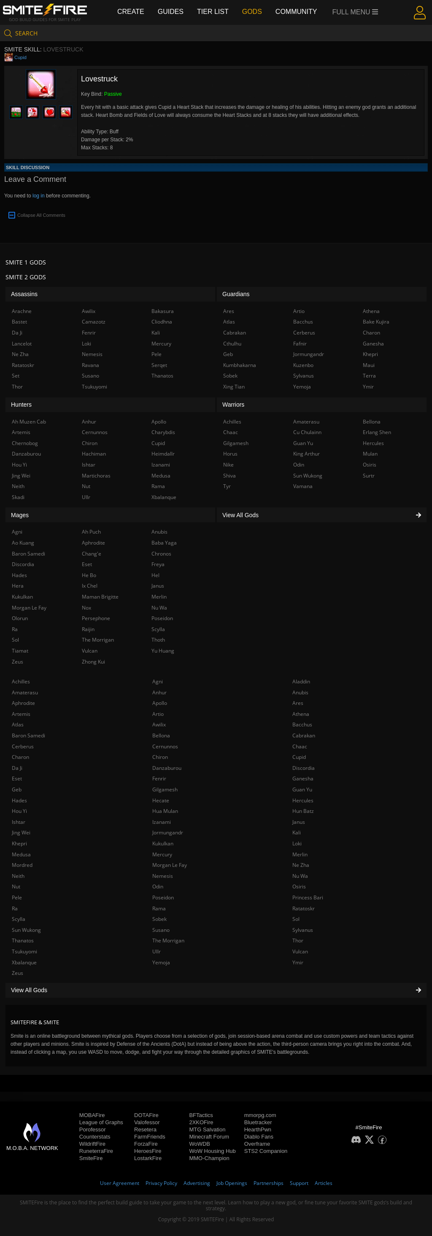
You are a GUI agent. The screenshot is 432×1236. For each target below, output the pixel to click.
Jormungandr (167, 832)
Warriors (233, 404)
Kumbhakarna (239, 365)
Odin (157, 886)
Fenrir (159, 778)
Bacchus (302, 724)
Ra (15, 908)
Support (299, 1183)
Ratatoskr (303, 908)
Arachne (22, 311)
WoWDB (199, 1144)
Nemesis (162, 876)
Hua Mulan (165, 811)
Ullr (156, 951)
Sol (296, 919)
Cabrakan (303, 735)
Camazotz (93, 321)
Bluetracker (258, 1122)
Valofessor (146, 1122)
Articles (323, 1183)
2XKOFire (201, 1122)
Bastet (19, 321)
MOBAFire (92, 1115)
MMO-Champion (209, 1158)
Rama (159, 908)
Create (130, 11)
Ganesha (302, 778)
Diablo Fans (258, 1136)
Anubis (300, 692)
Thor (297, 940)
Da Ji (17, 768)
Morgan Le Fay (169, 865)
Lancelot (22, 343)
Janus (298, 822)
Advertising (197, 1183)
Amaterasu (25, 692)
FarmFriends (149, 1136)
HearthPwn (257, 1129)
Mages (20, 515)
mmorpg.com (260, 1115)
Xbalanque (24, 962)
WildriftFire (92, 1144)
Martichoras (96, 475)
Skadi (18, 497)
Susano (161, 930)
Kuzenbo (303, 365)
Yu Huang (162, 650)
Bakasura (162, 311)
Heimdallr (163, 453)
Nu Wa (300, 876)
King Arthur (306, 453)
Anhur (159, 692)
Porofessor (92, 1129)
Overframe (257, 1144)
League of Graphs (101, 1122)
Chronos (161, 553)
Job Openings (231, 1183)
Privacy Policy (161, 1183)
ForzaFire (146, 1144)
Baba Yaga (164, 542)
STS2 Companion (266, 1151)
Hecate (160, 800)
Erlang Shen (377, 432)
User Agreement (119, 1183)
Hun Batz (303, 811)
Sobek (159, 919)
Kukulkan (162, 843)
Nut (16, 886)
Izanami (161, 822)
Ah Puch (91, 531)
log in (38, 196)
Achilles (21, 681)
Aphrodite (23, 703)
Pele (17, 897)
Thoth (158, 639)
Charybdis (163, 432)
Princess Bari (307, 897)
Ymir (297, 962)
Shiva (229, 475)
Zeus (17, 973)
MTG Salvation (207, 1129)
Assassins (24, 294)
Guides (171, 11)
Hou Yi (19, 811)
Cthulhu (232, 343)
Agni (157, 681)
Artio (158, 714)
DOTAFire (146, 1115)
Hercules (302, 800)
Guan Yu (302, 789)
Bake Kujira (376, 321)
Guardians (236, 294)
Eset (17, 778)
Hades (19, 800)
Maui (369, 365)
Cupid (20, 57)
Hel (155, 575)
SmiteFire (91, 1158)
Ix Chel (89, 585)
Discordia (303, 768)
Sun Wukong (26, 930)
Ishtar (18, 822)
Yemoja (161, 962)
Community (296, 11)
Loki (297, 843)
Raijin (88, 629)
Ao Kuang (23, 542)
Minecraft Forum (209, 1136)
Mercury (162, 854)
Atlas (18, 724)
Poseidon (163, 897)
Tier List (213, 11)
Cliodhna (161, 321)
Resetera (145, 1129)
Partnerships (269, 1183)
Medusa (21, 854)
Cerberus (23, 746)
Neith (18, 876)
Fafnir (300, 343)
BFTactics (201, 1115)
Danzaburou (166, 768)
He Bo (89, 575)
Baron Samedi (28, 735)
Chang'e (91, 553)
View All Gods (216, 990)
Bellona (161, 735)
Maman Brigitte (100, 596)
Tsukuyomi (24, 951)
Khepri (19, 843)
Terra (369, 375)
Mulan (370, 453)
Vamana (303, 486)
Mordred (22, 865)
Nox (86, 607)
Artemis (21, 714)
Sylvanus (302, 930)
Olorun (20, 618)
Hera (18, 585)
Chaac (299, 746)
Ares (297, 703)
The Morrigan (168, 940)
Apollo (159, 703)
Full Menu (355, 12)
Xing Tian (234, 386)
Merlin (300, 854)
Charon (20, 757)
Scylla (18, 919)
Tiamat (20, 650)
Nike (228, 464)
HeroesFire (147, 1151)
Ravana (90, 365)
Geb (17, 789)
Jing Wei (21, 832)
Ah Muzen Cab (29, 421)
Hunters (21, 404)
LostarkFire (148, 1158)
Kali (296, 832)
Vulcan (300, 951)
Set (15, 375)
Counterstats (95, 1136)
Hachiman (94, 453)
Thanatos (23, 940)
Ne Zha (300, 865)
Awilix (159, 724)
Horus (230, 453)
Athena (300, 714)
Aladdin (301, 681)
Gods (252, 11)
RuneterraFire (96, 1151)
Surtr (369, 475)
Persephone (96, 618)
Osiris (299, 886)
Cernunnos (165, 746)
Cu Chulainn (307, 432)
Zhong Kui (93, 661)
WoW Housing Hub (212, 1151)
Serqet (159, 365)
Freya (158, 564)
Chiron (160, 757)
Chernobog (25, 443)
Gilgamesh (165, 789)
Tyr (227, 486)
